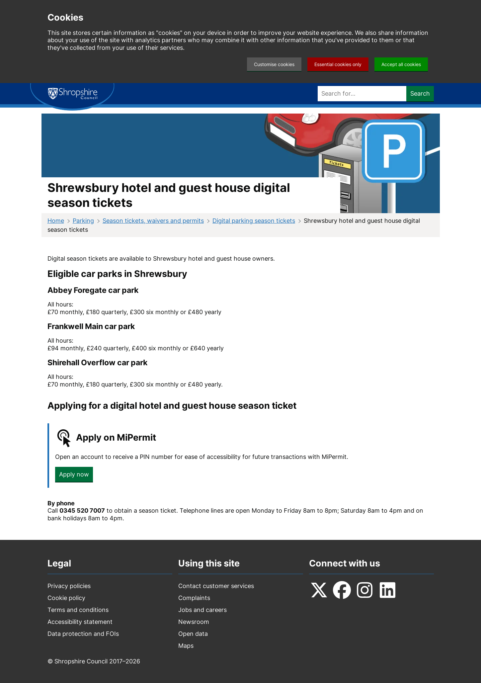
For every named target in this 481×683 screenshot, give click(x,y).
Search (420, 93)
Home (55, 220)
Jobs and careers (202, 609)
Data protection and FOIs (83, 633)
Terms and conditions (78, 609)
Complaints (194, 597)
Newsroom (193, 621)
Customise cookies (274, 64)
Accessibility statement (80, 621)
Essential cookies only (337, 64)
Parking (83, 220)
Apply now (74, 474)
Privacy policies (69, 585)
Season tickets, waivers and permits (153, 220)
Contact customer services (216, 585)
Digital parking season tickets (253, 220)
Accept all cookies (401, 64)
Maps (186, 645)
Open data (193, 633)
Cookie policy (66, 597)
